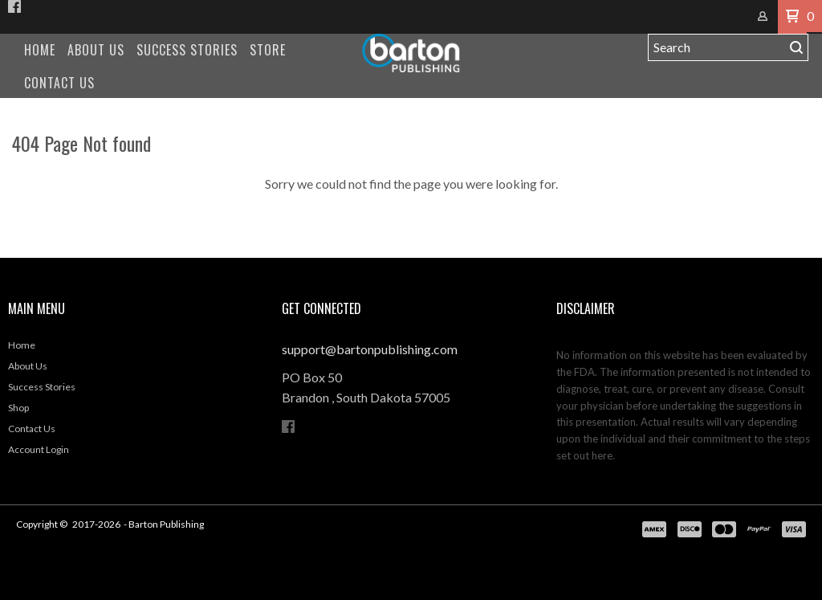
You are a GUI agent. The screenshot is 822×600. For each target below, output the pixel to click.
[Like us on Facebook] (14, 6)
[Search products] (716, 47)
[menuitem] (39, 50)
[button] (792, 17)
